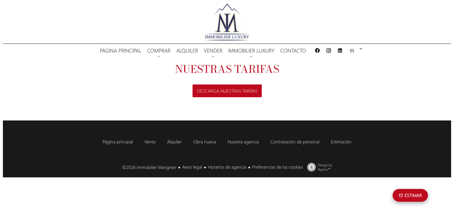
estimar (410, 195)
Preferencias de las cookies (277, 167)
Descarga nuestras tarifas (227, 91)
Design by (318, 167)
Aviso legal (192, 167)
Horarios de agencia (227, 167)
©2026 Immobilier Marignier (149, 167)
